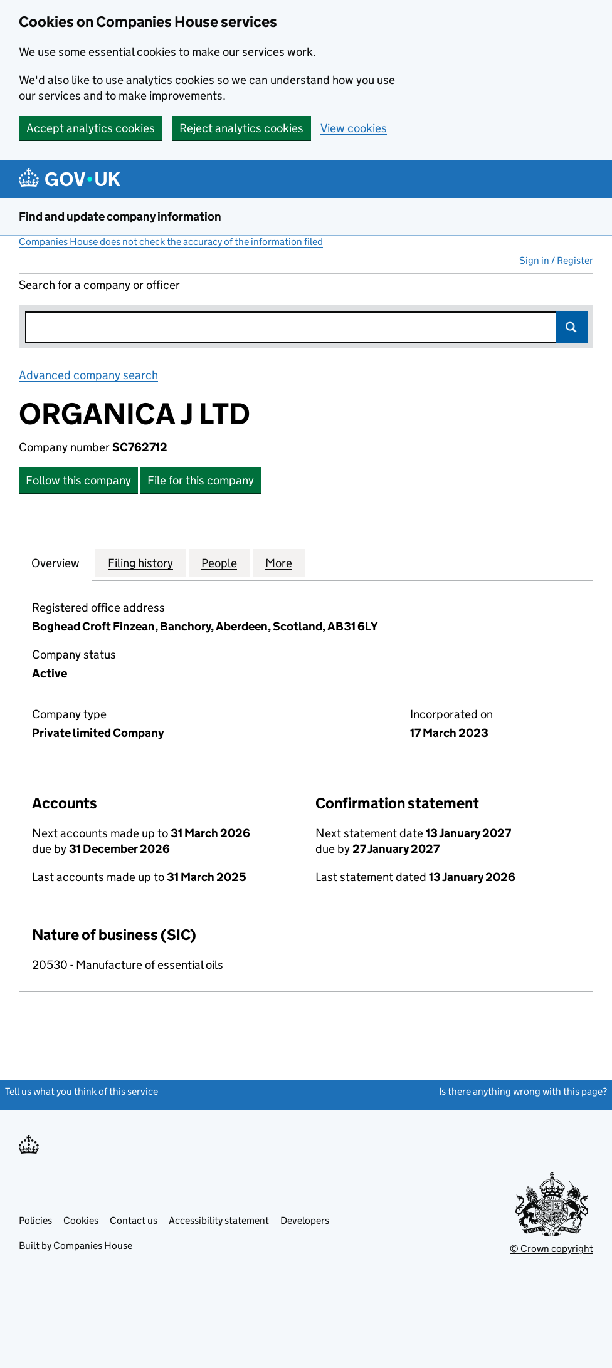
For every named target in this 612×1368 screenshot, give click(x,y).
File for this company (200, 480)
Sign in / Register (556, 260)
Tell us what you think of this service (81, 1091)
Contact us (133, 1220)
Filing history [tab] (140, 562)
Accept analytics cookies (90, 128)
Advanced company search (88, 375)
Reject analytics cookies (241, 128)
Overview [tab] (55, 562)
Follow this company (78, 480)
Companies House (92, 1245)
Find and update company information (120, 216)
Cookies (80, 1220)
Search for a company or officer (99, 285)
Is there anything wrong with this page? (523, 1091)
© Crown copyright (551, 1249)
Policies (35, 1220)
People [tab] (219, 562)
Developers (304, 1220)
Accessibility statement (219, 1220)
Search (572, 327)
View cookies (353, 128)
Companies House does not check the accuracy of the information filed (171, 242)
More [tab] (278, 562)
